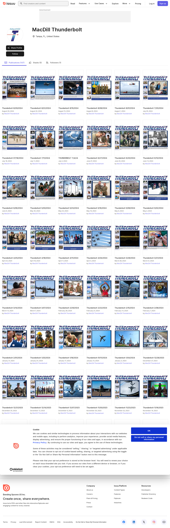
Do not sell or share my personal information (149, 492)
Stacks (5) (35, 62)
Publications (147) (14, 62)
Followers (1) (53, 62)
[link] (73, 3)
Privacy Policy (40, 496)
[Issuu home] (9, 3)
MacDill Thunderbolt (11, 114)
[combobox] (45, 3)
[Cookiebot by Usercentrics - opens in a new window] (16, 523)
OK (149, 484)
